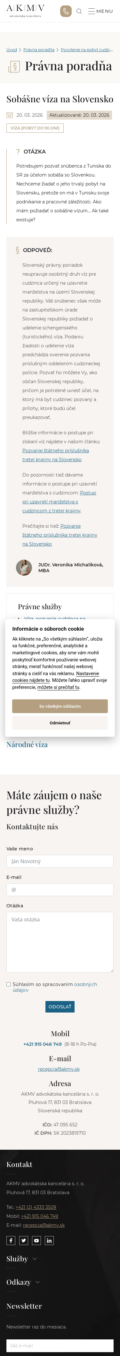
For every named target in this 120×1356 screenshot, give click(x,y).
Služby (21, 1259)
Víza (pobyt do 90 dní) (35, 128)
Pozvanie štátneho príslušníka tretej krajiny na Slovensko (59, 535)
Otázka (14, 906)
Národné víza (27, 744)
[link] (79, 11)
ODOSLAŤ (60, 1007)
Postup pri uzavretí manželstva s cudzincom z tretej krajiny (59, 502)
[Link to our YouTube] (36, 1240)
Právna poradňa (38, 49)
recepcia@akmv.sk (59, 1069)
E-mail (13, 877)
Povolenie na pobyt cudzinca (88, 49)
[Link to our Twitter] (23, 1240)
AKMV (25, 11)
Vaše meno (19, 849)
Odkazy (23, 1282)
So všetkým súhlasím (60, 706)
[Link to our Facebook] (10, 1240)
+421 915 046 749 (66, 11)
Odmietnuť (60, 722)
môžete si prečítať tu (58, 687)
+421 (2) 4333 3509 (36, 1207)
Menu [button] (101, 11)
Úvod (11, 49)
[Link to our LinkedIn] (49, 1240)
